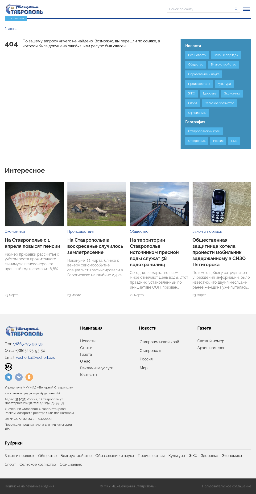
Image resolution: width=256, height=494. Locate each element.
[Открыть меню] (246, 9)
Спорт (10, 464)
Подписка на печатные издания (29, 486)
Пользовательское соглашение (226, 486)
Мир (144, 368)
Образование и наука (114, 455)
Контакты (88, 375)
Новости (87, 341)
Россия (146, 359)
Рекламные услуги (96, 368)
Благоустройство (76, 455)
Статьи (86, 348)
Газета (86, 354)
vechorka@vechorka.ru (35, 357)
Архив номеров (211, 348)
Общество (139, 231)
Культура (177, 455)
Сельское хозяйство (38, 464)
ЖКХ (193, 455)
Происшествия (80, 231)
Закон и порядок (207, 231)
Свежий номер (210, 341)
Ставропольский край (159, 342)
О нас (85, 361)
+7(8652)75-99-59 (28, 344)
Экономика (15, 231)
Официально (71, 464)
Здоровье (209, 455)
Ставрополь (150, 350)
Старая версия (16, 18)
